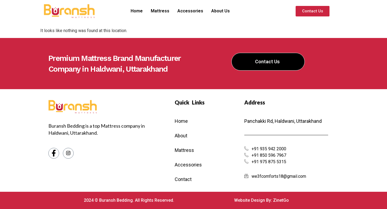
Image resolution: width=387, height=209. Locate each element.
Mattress (166, 10)
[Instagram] (68, 153)
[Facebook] (53, 153)
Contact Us (267, 61)
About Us (226, 10)
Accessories (196, 10)
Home (143, 10)
